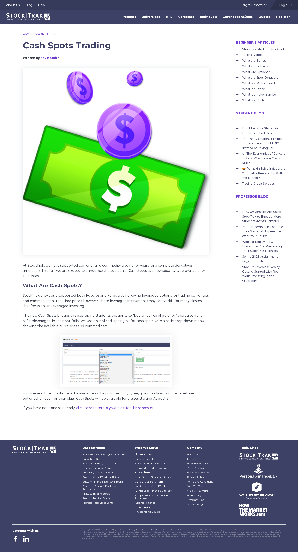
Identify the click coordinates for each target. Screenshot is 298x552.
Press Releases (195, 467)
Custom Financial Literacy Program (103, 481)
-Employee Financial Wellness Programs (152, 497)
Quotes (264, 17)
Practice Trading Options (97, 498)
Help (41, 5)
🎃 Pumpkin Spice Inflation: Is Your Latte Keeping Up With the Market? (263, 173)
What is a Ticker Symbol (259, 94)
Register (283, 17)
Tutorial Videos (252, 55)
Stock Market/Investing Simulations (103, 454)
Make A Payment (197, 490)
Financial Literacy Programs (99, 467)
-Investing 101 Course (147, 511)
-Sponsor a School (145, 502)
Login (285, 5)
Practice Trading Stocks (96, 493)
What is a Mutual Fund (258, 83)
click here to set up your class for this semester (115, 408)
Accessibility (194, 495)
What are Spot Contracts (260, 77)
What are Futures (255, 66)
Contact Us (193, 458)
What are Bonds (254, 60)
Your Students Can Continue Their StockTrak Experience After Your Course (262, 231)
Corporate (186, 17)
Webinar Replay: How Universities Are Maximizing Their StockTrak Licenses (262, 246)
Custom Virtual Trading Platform (102, 477)
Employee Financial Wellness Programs (99, 488)
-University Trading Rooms (151, 467)
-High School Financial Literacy (153, 477)
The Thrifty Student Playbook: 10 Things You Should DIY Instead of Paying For (263, 143)
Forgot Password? (253, 5)
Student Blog (195, 504)
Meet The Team (196, 486)
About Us (13, 5)
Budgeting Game (92, 458)
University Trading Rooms (97, 472)
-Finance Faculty (145, 458)
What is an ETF (253, 100)
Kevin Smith (50, 58)
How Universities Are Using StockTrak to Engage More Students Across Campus (261, 216)
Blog (28, 5)
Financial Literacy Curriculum (100, 463)
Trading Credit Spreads (258, 184)
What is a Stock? (254, 89)
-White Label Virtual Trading (152, 486)
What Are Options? (256, 72)
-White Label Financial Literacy (153, 490)
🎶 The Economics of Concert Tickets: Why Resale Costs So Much (263, 158)
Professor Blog (39, 34)
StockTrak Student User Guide (264, 49)
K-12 (169, 17)
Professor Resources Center (98, 502)
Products (128, 17)
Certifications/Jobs (238, 17)
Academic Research (198, 472)
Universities (151, 17)
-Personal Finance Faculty (150, 463)
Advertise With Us (197, 463)
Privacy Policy (195, 477)
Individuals (208, 17)
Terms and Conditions (200, 481)
